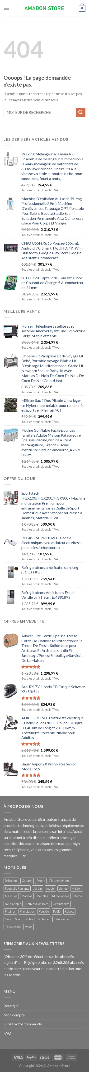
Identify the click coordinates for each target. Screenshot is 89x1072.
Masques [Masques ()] (11, 896)
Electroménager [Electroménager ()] (60, 881)
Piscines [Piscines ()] (10, 911)
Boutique (11, 1005)
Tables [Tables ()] (28, 919)
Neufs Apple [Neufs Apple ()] (13, 904)
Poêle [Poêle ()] (57, 911)
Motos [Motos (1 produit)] (78, 896)
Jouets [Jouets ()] (50, 888)
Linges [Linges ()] (63, 888)
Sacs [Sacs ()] (8, 919)
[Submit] (80, 112)
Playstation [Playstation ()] (27, 911)
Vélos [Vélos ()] (28, 927)
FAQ (7, 1033)
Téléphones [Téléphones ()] (62, 919)
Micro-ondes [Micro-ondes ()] (60, 896)
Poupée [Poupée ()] (44, 911)
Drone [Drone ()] (41, 881)
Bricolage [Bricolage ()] (11, 881)
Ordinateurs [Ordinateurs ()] (61, 904)
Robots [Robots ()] (69, 911)
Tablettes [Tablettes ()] (43, 919)
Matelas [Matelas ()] (27, 896)
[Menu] (6, 8)
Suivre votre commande (23, 1024)
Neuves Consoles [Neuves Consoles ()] (36, 904)
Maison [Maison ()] (76, 888)
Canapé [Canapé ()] (27, 881)
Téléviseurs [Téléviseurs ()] (13, 927)
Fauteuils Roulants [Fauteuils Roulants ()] (17, 888)
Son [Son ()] (17, 919)
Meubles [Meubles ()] (42, 896)
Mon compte (14, 1015)
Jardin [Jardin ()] (37, 888)
